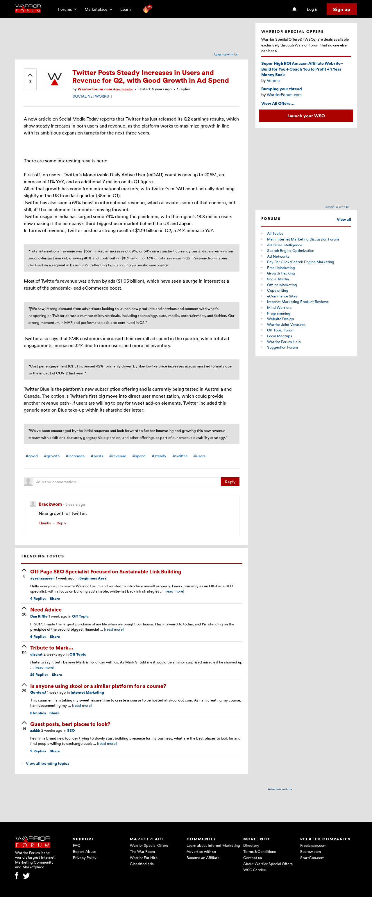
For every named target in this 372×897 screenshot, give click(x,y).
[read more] (174, 591)
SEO (71, 730)
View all (344, 219)
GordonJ (38, 692)
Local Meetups (279, 335)
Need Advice (46, 609)
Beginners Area (92, 578)
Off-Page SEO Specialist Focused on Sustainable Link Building (105, 571)
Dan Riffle (38, 616)
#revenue (117, 456)
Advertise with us (201, 851)
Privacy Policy (84, 857)
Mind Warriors (279, 307)
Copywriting (277, 290)
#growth (52, 456)
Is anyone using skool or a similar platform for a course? (98, 685)
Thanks (45, 522)
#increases (75, 456)
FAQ (76, 845)
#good (32, 456)
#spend (139, 456)
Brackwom (51, 504)
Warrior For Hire (144, 857)
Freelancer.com (313, 845)
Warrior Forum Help (284, 341)
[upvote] (30, 78)
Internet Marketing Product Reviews (298, 301)
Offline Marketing (282, 284)
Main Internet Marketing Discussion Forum (303, 239)
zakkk (35, 730)
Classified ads (142, 863)
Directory (251, 845)
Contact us (252, 857)
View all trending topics (45, 763)
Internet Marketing (87, 692)
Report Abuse (84, 851)
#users (199, 456)
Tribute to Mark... (52, 647)
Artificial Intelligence (284, 244)
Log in (313, 9)
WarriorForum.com (95, 89)
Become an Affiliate (203, 857)
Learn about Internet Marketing (213, 845)
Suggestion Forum (282, 347)
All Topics (275, 233)
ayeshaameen (42, 578)
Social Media (278, 278)
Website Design (280, 318)
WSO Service (254, 869)
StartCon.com (312, 857)
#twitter (179, 456)
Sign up (341, 9)
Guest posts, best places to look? (70, 723)
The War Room (142, 851)
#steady (159, 456)
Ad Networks (278, 256)
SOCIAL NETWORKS (91, 96)
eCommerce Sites (282, 296)
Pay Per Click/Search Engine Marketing (300, 261)
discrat (36, 654)
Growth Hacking (281, 273)
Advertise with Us (226, 54)
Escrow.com (310, 851)
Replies (38, 598)
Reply (230, 482)
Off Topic (80, 616)
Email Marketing (281, 267)
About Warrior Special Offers (268, 863)
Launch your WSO (306, 115)
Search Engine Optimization (290, 250)
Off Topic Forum (280, 330)
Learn (127, 9)
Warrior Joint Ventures (286, 324)
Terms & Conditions (259, 851)
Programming (278, 313)
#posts (97, 456)
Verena (273, 80)
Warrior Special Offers (149, 845)
